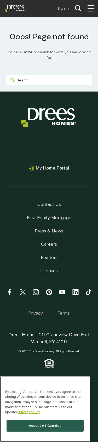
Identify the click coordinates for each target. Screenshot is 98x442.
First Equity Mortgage (49, 217)
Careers (49, 244)
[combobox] (49, 80)
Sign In (63, 8)
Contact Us (49, 204)
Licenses (49, 271)
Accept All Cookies (45, 426)
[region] (45, 409)
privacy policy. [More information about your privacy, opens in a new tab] (29, 412)
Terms (63, 313)
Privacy (35, 313)
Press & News (49, 231)
